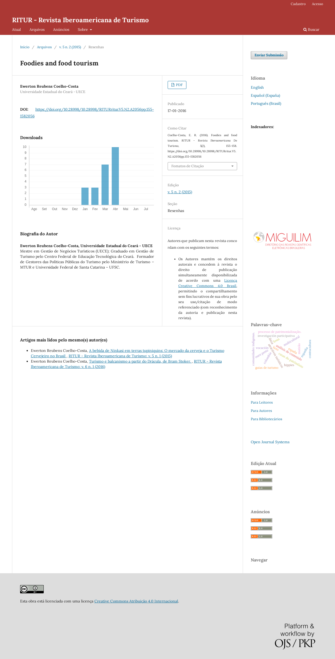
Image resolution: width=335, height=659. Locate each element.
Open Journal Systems (270, 442)
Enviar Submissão (269, 55)
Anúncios (61, 29)
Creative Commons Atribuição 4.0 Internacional (136, 601)
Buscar (311, 29)
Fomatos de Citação (187, 166)
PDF (179, 85)
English (257, 87)
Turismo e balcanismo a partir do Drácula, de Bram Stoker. (140, 361)
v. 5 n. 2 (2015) (70, 47)
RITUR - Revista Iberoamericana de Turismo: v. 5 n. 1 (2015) (120, 355)
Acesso (317, 4)
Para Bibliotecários (266, 419)
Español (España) (265, 95)
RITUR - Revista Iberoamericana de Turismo (80, 20)
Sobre (83, 29)
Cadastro (298, 4)
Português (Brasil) (266, 103)
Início (25, 47)
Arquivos (37, 29)
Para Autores (261, 410)
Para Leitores (262, 402)
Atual (16, 29)
